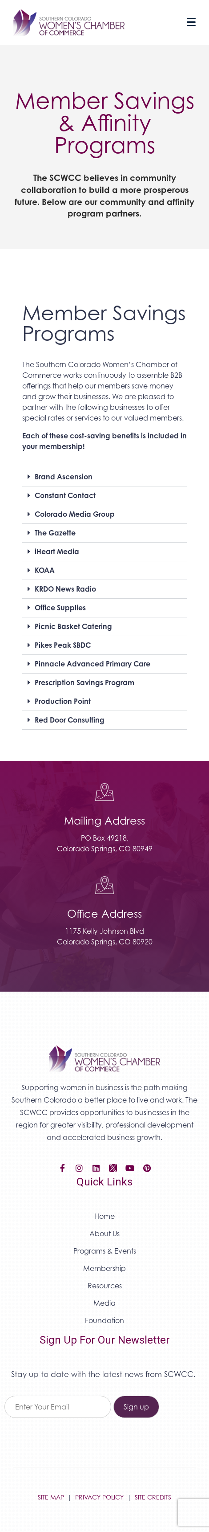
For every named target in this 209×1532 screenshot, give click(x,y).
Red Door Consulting (69, 719)
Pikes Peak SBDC (63, 645)
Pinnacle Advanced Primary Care (92, 663)
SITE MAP (51, 1497)
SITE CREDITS (153, 1497)
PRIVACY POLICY (99, 1497)
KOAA (45, 570)
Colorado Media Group (75, 514)
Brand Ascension (63, 476)
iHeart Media (57, 551)
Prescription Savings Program (84, 682)
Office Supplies (60, 607)
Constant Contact (65, 495)
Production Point (63, 701)
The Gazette (55, 532)
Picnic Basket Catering (73, 626)
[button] (104, 477)
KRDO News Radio (65, 588)
